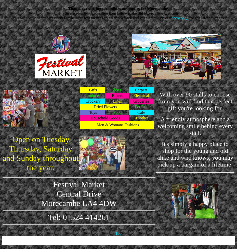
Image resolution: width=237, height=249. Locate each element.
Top (118, 233)
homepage (180, 18)
